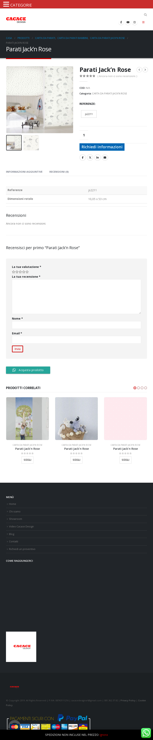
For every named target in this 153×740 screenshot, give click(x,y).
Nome (17, 318)
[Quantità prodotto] (83, 135)
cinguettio (90, 157)
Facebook (82, 157)
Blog (11, 534)
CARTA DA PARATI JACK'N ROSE (109, 93)
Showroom (15, 519)
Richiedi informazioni (102, 147)
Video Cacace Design (21, 526)
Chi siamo (15, 511)
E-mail (105, 157)
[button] (135, 387)
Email (17, 333)
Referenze (87, 104)
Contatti (13, 541)
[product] (27, 418)
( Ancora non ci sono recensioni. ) (117, 76)
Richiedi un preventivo (22, 549)
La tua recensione (26, 276)
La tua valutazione (26, 267)
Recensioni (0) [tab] (59, 171)
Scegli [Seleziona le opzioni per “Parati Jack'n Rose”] (27, 460)
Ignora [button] (103, 735)
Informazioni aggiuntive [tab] (24, 171)
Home (12, 504)
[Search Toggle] (145, 14)
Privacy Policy (128, 700)
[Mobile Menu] (143, 22)
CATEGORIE (21, 5)
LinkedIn (97, 157)
